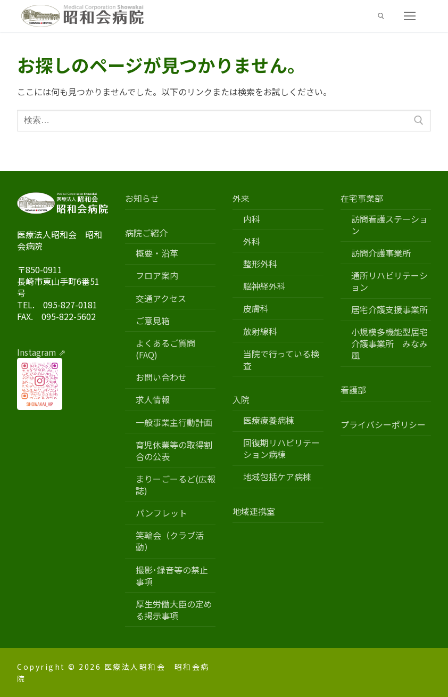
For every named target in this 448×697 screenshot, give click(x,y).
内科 (251, 219)
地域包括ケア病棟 (277, 477)
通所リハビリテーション (389, 281)
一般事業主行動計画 (174, 422)
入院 (242, 399)
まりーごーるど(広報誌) (175, 485)
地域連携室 (254, 511)
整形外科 (260, 264)
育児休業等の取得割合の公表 (174, 451)
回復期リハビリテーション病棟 (281, 449)
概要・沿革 (157, 253)
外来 (242, 198)
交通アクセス (161, 298)
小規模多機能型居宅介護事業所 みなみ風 (389, 344)
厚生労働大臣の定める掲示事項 (174, 610)
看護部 (353, 390)
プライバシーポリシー (383, 425)
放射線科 (260, 331)
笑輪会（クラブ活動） (170, 541)
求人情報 (153, 399)
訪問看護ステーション (389, 225)
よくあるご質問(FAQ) (165, 349)
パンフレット (161, 513)
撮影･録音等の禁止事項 (172, 576)
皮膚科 (256, 308)
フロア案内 (157, 275)
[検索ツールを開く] (381, 16)
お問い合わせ (161, 377)
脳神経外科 (264, 286)
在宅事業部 (363, 198)
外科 (251, 241)
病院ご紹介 (147, 233)
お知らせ (142, 198)
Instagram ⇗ (41, 352)
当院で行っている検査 (281, 360)
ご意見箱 (153, 321)
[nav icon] (410, 16)
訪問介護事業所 (381, 253)
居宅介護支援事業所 (389, 310)
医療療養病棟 (268, 420)
